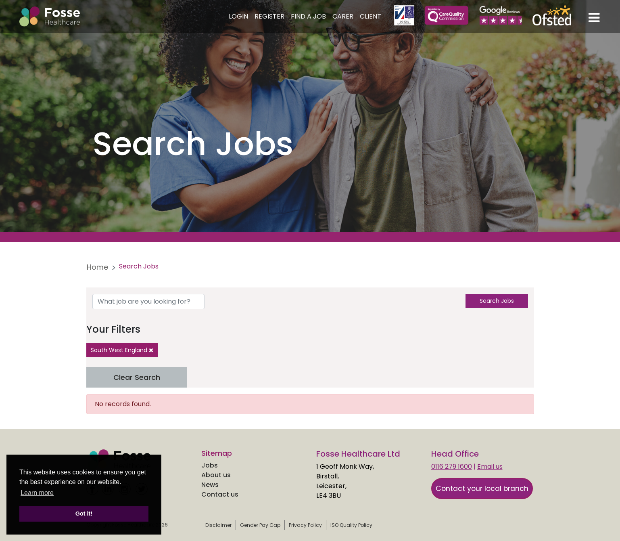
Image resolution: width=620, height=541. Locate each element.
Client (370, 16)
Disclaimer (218, 525)
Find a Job (308, 16)
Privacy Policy (305, 525)
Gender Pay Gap (260, 525)
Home (97, 267)
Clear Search (136, 377)
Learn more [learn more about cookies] (37, 492)
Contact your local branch (482, 488)
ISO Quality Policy (351, 525)
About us (216, 475)
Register (269, 16)
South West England (122, 350)
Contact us (219, 494)
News (210, 484)
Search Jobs (497, 301)
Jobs (209, 465)
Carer (342, 16)
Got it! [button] (83, 513)
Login (238, 16)
